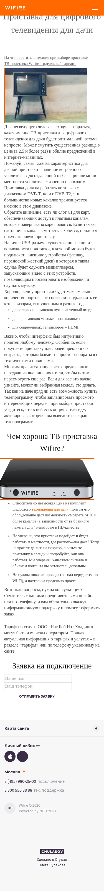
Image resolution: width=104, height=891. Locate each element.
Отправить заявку (37, 696)
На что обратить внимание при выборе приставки (46, 57)
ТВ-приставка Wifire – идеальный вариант (40, 63)
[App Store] (10, 756)
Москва (12, 771)
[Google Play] (22, 756)
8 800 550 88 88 (18, 790)
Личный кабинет (22, 745)
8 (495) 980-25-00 (20, 781)
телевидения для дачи (50, 509)
